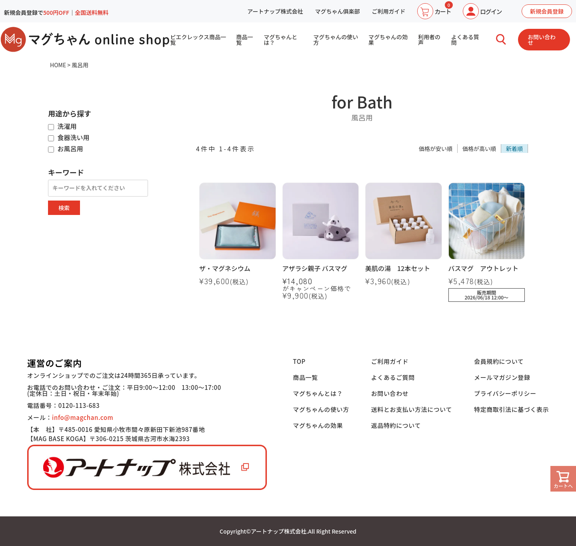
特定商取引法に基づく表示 (511, 409)
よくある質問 (465, 39)
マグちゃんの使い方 (335, 39)
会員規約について (499, 361)
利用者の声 (429, 39)
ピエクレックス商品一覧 (198, 39)
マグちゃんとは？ (280, 39)
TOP (299, 361)
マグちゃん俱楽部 (337, 11)
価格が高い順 (479, 149)
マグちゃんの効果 (388, 39)
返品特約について (396, 425)
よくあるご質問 (393, 377)
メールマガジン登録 (502, 377)
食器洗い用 (69, 137)
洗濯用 (62, 126)
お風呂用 (65, 149)
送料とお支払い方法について (411, 409)
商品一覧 (244, 39)
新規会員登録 (547, 11)
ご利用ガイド (388, 11)
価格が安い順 (435, 149)
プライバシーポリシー (505, 393)
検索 (64, 208)
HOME (58, 65)
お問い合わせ (542, 39)
